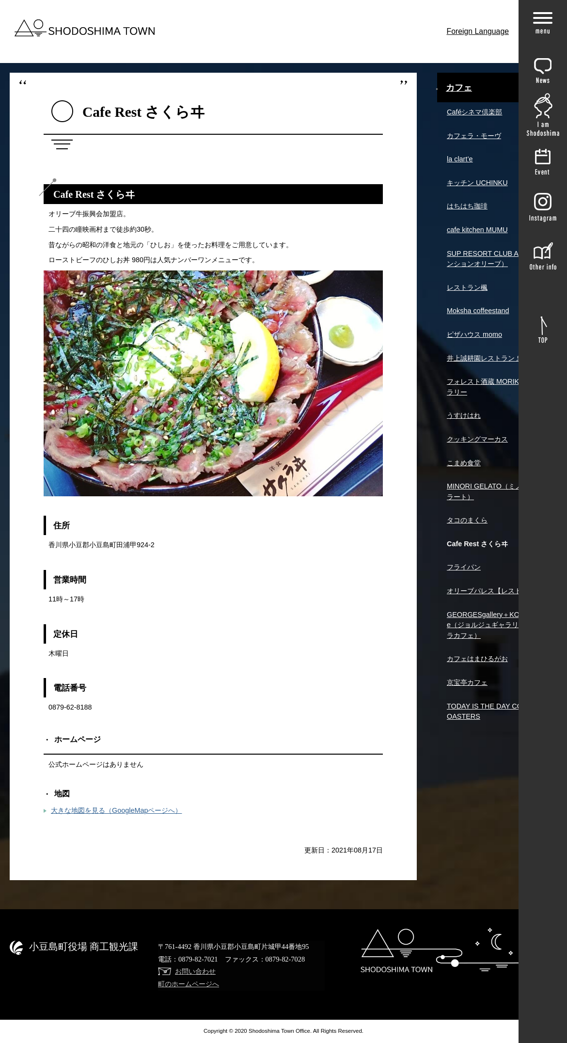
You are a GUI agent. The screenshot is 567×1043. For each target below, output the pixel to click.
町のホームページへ (188, 984)
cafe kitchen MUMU (477, 230)
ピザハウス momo (474, 334)
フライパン (464, 567)
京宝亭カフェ (467, 682)
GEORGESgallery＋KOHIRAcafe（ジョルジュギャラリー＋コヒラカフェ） (496, 625)
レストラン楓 (467, 287)
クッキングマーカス (477, 439)
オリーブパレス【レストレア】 (494, 591)
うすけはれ (464, 415)
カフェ (459, 88)
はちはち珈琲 (467, 206)
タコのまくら (467, 520)
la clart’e (460, 159)
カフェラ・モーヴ (474, 136)
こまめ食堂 (464, 463)
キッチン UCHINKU (477, 183)
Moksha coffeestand (478, 311)
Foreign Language (478, 31)
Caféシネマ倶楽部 (474, 112)
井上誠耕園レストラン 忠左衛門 (495, 358)
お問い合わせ (195, 971)
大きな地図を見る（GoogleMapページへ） (116, 810)
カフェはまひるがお (477, 659)
